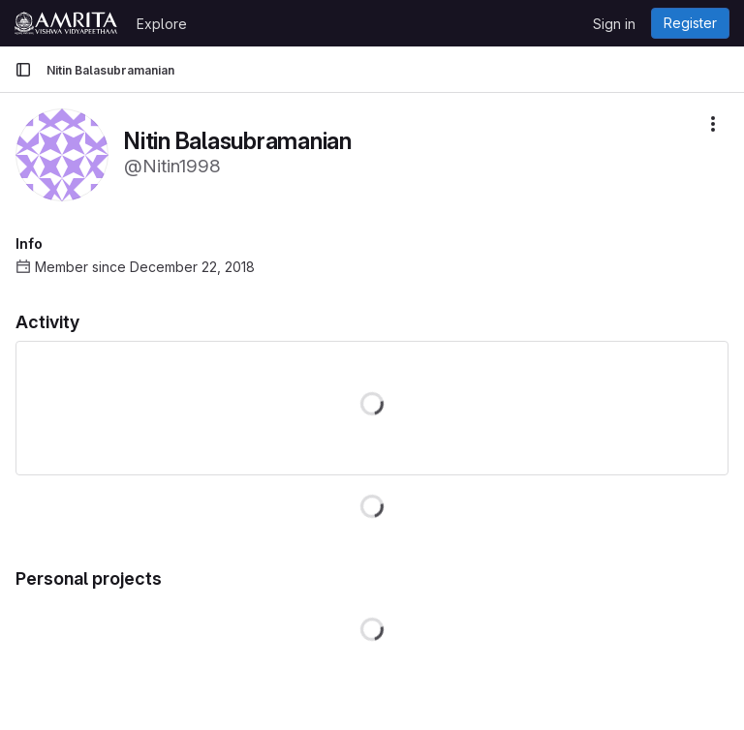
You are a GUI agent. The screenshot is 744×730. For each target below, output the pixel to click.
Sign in (614, 23)
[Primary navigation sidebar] (23, 69)
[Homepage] (66, 23)
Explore (162, 23)
